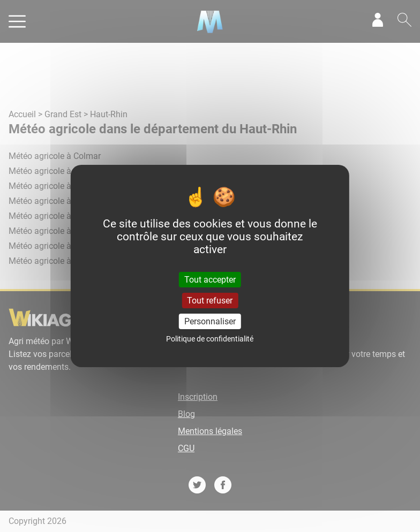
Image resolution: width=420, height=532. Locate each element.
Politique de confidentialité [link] (209, 339)
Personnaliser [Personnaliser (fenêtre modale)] (210, 321)
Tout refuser (209, 300)
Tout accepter (210, 279)
